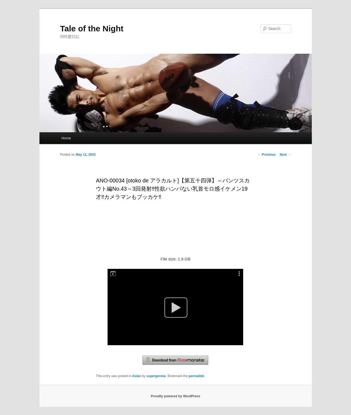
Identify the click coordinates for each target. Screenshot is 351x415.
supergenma (156, 376)
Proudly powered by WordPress (175, 396)
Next (285, 155)
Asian (136, 376)
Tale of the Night (92, 28)
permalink (196, 376)
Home (66, 138)
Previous (267, 155)
